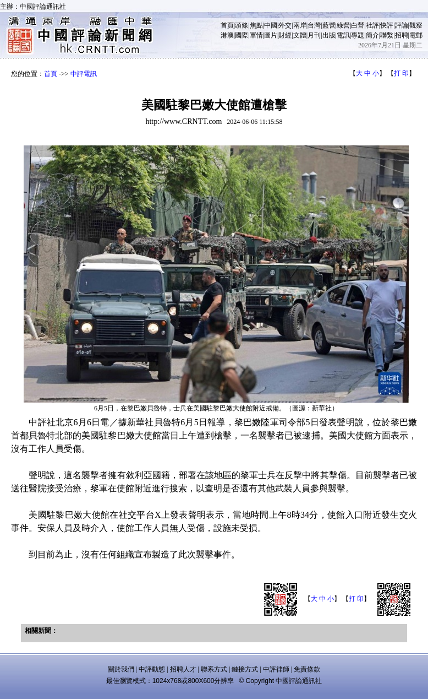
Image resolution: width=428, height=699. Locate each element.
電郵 (415, 35)
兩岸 (299, 25)
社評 (372, 25)
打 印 (401, 73)
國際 (241, 35)
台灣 (314, 25)
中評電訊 (83, 74)
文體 (299, 35)
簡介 (372, 35)
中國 (270, 25)
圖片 (270, 35)
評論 (401, 25)
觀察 (415, 25)
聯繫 (386, 35)
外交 (285, 25)
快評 (386, 25)
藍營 (329, 25)
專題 (357, 35)
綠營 (343, 25)
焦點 (256, 25)
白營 (357, 25)
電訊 (343, 35)
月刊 (314, 35)
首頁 (227, 25)
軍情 (256, 35)
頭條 (241, 25)
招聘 (401, 35)
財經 (285, 35)
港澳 (227, 35)
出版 (329, 35)
